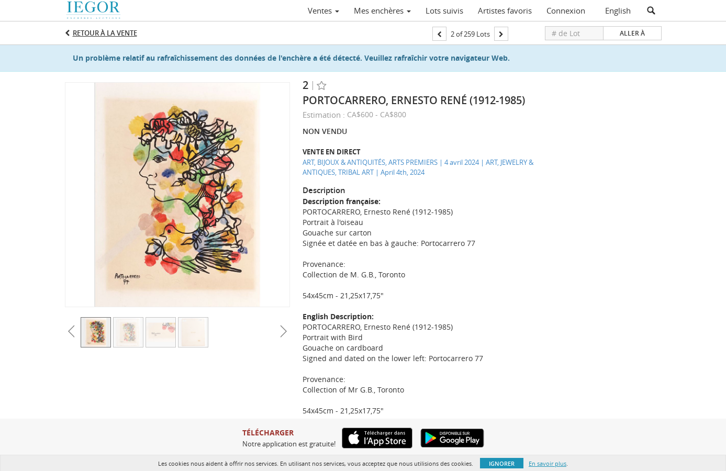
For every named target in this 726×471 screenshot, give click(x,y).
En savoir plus (547, 463)
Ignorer (502, 463)
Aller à (632, 33)
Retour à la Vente (105, 33)
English (618, 10)
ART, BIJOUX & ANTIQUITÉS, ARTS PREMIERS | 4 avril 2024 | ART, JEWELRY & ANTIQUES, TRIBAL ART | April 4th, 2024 (418, 167)
